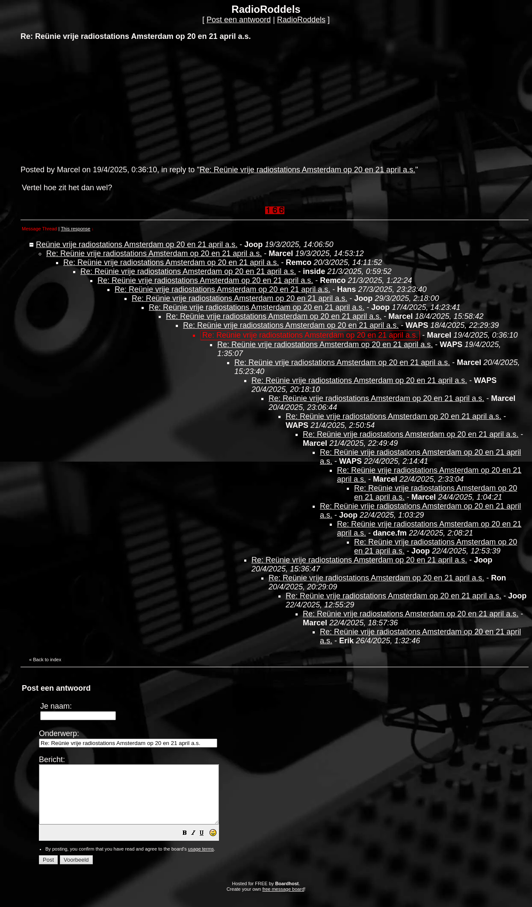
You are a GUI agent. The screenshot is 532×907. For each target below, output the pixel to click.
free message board (283, 900)
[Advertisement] (85, 102)
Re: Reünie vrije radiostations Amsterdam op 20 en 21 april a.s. (307, 169)
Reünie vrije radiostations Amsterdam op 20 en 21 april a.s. (136, 244)
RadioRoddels (301, 19)
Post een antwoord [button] (239, 19)
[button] (206, 845)
